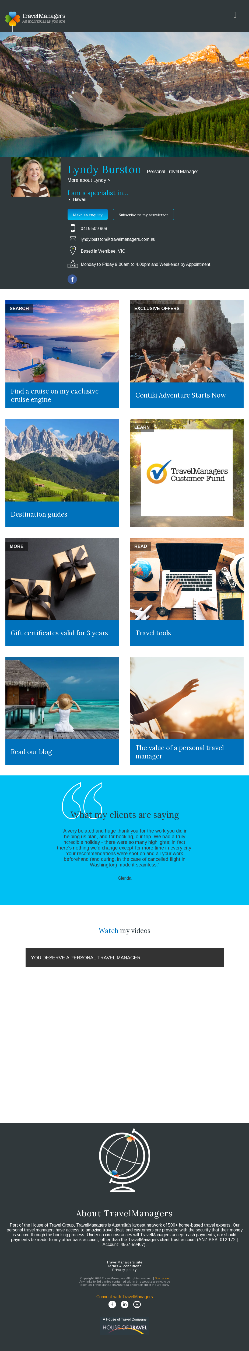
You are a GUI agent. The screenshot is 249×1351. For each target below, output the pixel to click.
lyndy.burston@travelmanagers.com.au (118, 239)
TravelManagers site (125, 1262)
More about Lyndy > (89, 180)
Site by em (162, 1278)
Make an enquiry (87, 215)
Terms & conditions (124, 1266)
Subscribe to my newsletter (143, 215)
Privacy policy (124, 1270)
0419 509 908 (94, 228)
